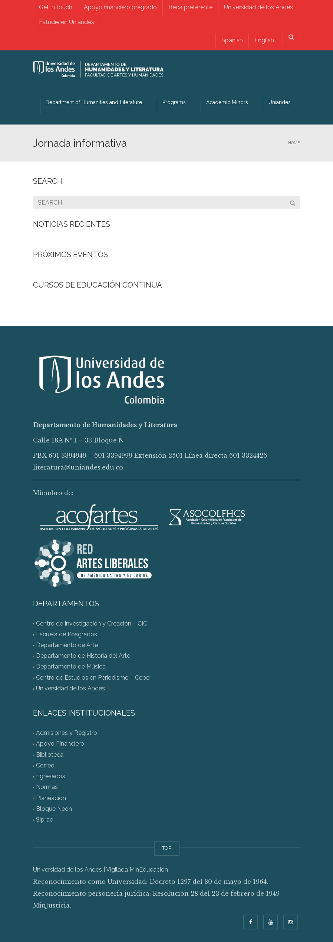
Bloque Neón (54, 808)
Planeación (51, 798)
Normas (47, 787)
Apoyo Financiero (60, 743)
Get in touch (55, 7)
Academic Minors (227, 102)
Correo (45, 765)
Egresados (50, 776)
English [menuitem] (264, 40)
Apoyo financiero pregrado (120, 7)
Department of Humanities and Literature (94, 102)
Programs (174, 102)
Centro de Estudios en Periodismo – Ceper (93, 677)
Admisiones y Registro (66, 733)
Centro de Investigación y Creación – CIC (91, 623)
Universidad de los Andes (258, 7)
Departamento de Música (71, 666)
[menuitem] (231, 40)
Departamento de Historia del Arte (83, 656)
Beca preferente (190, 7)
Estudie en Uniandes (66, 22)
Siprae (44, 819)
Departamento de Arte (67, 645)
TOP (166, 848)
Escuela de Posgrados (66, 634)
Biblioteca (49, 754)
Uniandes (279, 102)
